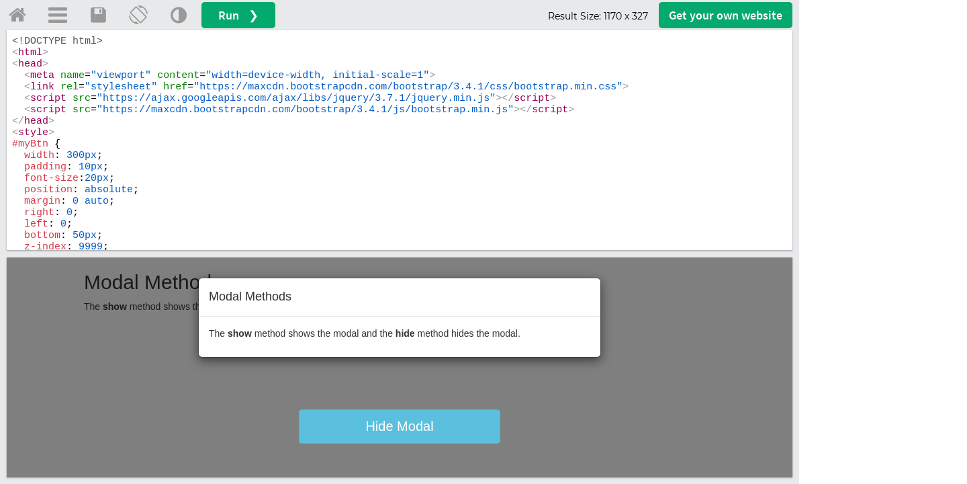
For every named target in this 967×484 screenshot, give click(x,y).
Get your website (725, 15)
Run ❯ (238, 15)
